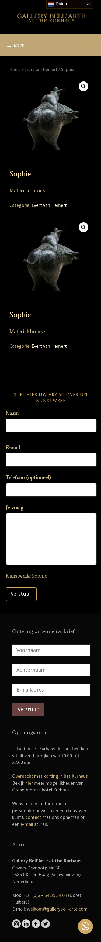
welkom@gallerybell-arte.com (57, 909)
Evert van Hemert (41, 69)
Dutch (57, 4)
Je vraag (14, 507)
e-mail (26, 824)
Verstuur (21, 594)
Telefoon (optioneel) (28, 477)
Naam (12, 413)
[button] (83, 86)
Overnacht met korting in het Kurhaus (50, 776)
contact (33, 817)
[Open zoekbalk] (94, 44)
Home (15, 69)
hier (29, 783)
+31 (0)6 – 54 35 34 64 (45, 895)
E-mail (13, 448)
